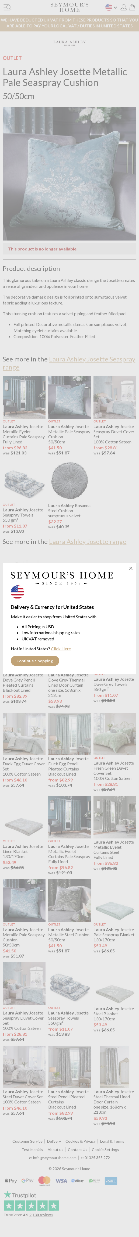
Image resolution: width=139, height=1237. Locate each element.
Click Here (61, 648)
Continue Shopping (35, 661)
